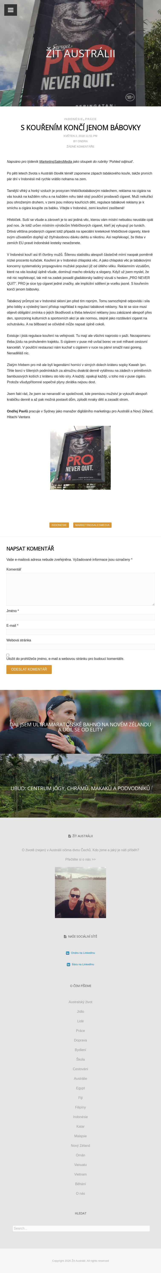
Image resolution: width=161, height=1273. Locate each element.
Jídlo (80, 1011)
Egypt (80, 1088)
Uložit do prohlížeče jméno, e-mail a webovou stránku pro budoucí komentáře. (65, 659)
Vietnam (80, 1174)
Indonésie (73, 119)
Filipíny (80, 1107)
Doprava (80, 1040)
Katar (80, 1126)
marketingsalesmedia (92, 525)
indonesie (59, 525)
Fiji (80, 1098)
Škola (80, 1059)
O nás (80, 1193)
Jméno (12, 611)
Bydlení (80, 1050)
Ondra (83, 141)
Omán (80, 1155)
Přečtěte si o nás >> (80, 859)
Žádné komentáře (80, 146)
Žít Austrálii (80, 53)
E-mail (12, 625)
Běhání (80, 1184)
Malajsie (80, 1136)
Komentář (13, 569)
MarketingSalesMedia (55, 161)
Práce (91, 119)
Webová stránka (18, 640)
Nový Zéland (80, 1145)
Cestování (80, 1069)
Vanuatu (80, 1165)
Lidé (80, 1021)
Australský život (80, 1002)
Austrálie (80, 1078)
